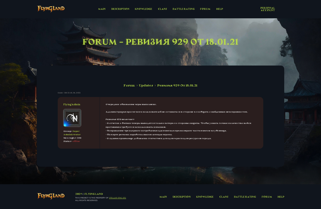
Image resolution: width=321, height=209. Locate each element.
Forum (129, 85)
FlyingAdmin (71, 104)
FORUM (205, 8)
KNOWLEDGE (143, 8)
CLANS (162, 8)
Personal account (267, 9)
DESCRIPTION (120, 8)
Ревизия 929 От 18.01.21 (177, 85)
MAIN (102, 8)
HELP (219, 8)
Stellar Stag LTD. (117, 198)
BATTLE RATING (184, 8)
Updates (146, 85)
